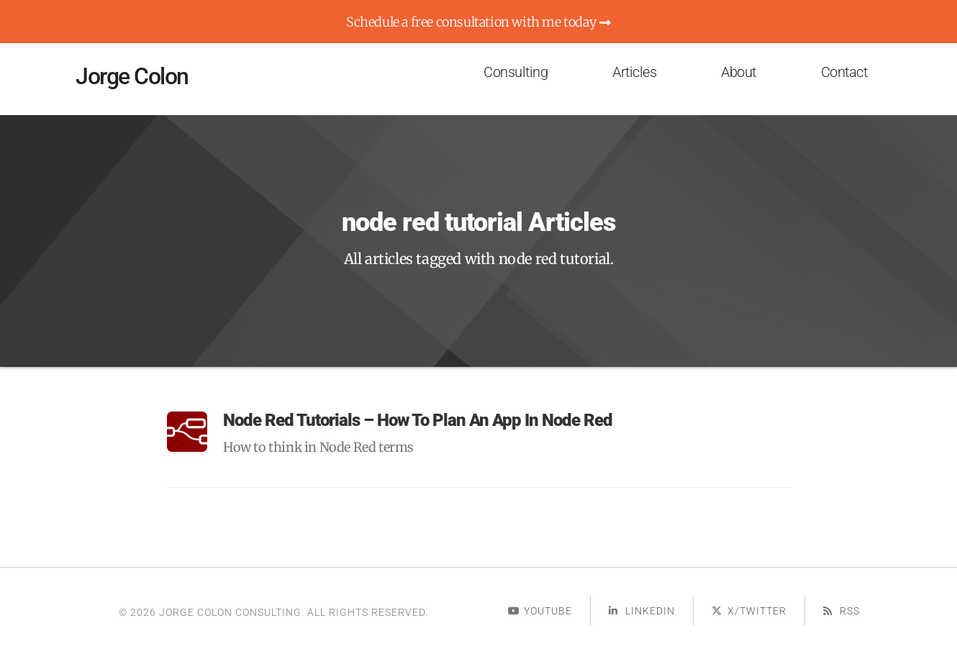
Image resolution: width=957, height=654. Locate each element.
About (738, 72)
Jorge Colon (132, 76)
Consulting (516, 72)
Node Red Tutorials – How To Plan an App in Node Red (417, 420)
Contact (844, 72)
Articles (634, 72)
